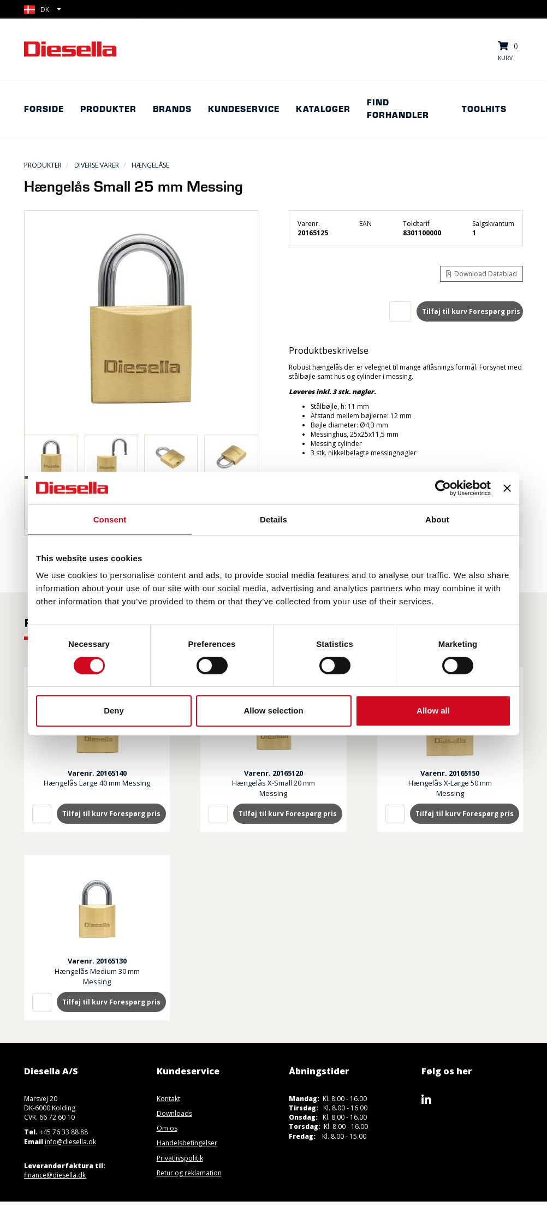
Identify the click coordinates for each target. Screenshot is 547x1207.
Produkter (43, 165)
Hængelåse (150, 165)
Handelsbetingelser (187, 1142)
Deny (114, 710)
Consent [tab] (110, 519)
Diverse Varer (96, 165)
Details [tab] (273, 519)
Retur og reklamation (189, 1173)
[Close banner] (507, 488)
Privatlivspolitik (180, 1158)
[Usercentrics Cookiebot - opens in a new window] (443, 488)
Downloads (174, 1113)
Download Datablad (481, 273)
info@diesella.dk (70, 1141)
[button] (42, 9)
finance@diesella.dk (55, 1175)
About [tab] (437, 519)
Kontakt (168, 1098)
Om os (167, 1128)
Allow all (433, 710)
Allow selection (273, 710)
